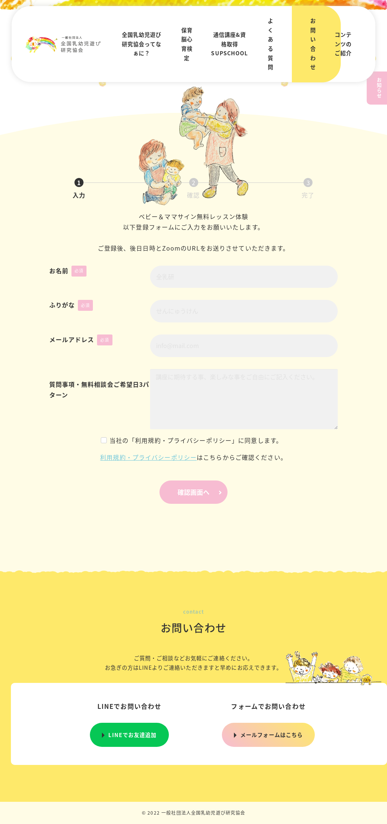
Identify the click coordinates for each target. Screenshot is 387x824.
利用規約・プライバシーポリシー (148, 457)
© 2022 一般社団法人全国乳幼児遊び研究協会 (194, 812)
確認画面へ (202, 492)
